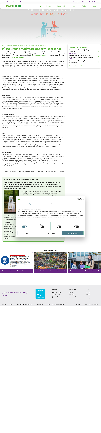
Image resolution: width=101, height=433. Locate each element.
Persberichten (13, 268)
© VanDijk (4, 304)
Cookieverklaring (39, 304)
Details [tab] (50, 204)
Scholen (84, 1)
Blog (3, 268)
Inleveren (88, 292)
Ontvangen (26, 268)
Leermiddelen (20, 268)
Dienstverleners (93, 1)
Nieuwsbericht (7, 268)
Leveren (87, 296)
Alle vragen (88, 298)
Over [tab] (73, 204)
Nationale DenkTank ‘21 (39, 56)
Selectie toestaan (50, 233)
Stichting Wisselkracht (17, 57)
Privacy (11, 304)
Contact (94, 6)
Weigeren (28, 233)
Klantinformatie (28, 304)
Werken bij (85, 6)
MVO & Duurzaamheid (32, 45)
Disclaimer (19, 304)
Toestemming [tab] (27, 204)
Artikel (3, 45)
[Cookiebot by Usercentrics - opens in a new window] (77, 199)
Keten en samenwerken (19, 45)
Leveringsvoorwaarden (59, 304)
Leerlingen (76, 1)
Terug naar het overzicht (76, 66)
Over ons (49, 6)
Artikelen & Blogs (73, 298)
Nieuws (75, 6)
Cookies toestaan (72, 233)
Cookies (48, 304)
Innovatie (9, 45)
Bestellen (88, 294)
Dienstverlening (62, 6)
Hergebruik (83, 268)
